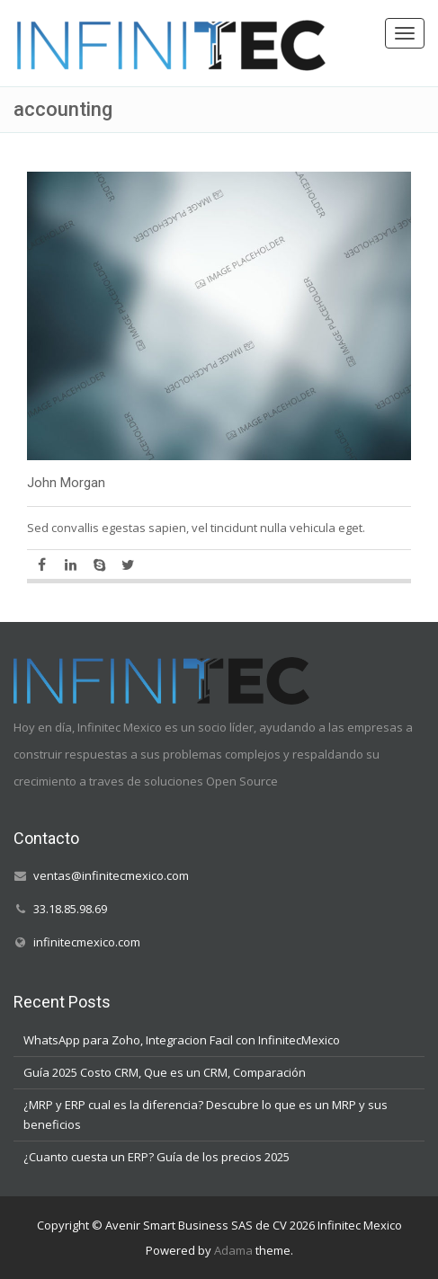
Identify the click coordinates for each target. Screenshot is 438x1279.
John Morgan (66, 483)
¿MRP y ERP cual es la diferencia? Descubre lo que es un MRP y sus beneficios (205, 1114)
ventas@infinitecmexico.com (111, 875)
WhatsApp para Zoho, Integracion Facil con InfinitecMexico (181, 1040)
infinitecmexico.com (86, 942)
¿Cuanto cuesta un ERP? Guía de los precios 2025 (156, 1157)
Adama (233, 1250)
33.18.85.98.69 (70, 909)
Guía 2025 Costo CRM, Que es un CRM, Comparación (164, 1072)
